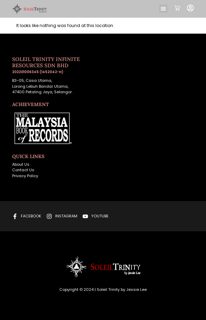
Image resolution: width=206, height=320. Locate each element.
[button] (163, 9)
